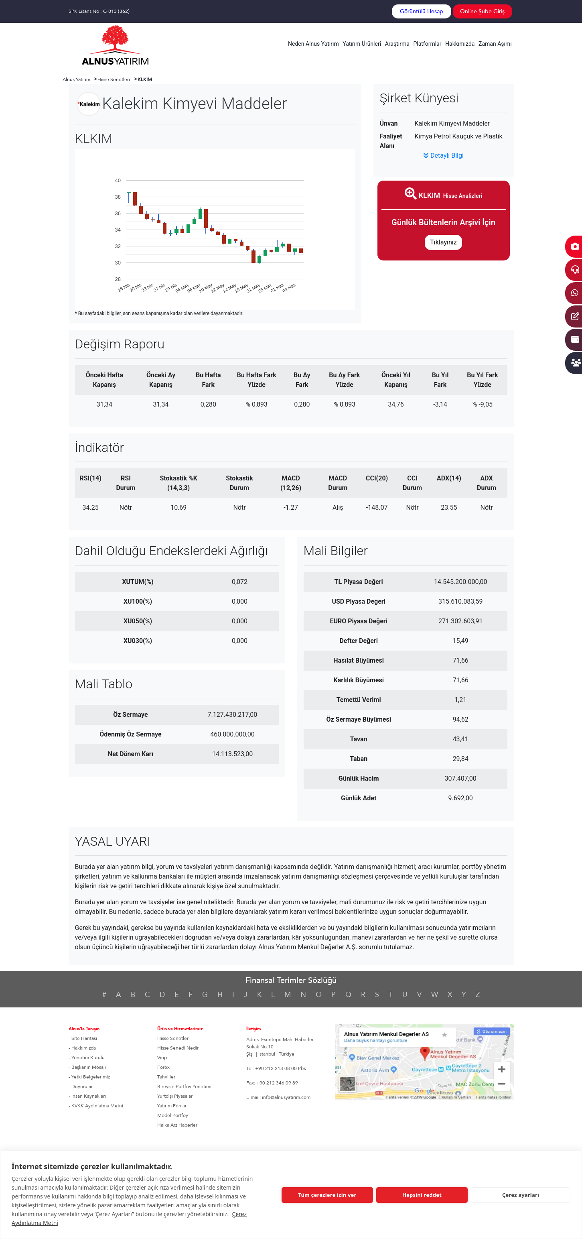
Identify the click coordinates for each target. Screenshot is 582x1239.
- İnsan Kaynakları (87, 1096)
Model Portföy (172, 1115)
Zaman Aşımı (495, 44)
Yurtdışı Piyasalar (175, 1096)
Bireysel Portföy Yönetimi (184, 1086)
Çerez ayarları (520, 1194)
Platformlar (427, 44)
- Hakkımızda (82, 1048)
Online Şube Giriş (482, 11)
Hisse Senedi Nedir (178, 1048)
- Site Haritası (83, 1038)
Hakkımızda (460, 44)
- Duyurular (81, 1086)
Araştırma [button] (397, 44)
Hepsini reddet (422, 1194)
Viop (162, 1057)
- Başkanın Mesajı (87, 1067)
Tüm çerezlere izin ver (327, 1194)
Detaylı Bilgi (443, 155)
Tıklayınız (443, 242)
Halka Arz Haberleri (178, 1125)
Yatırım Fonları (172, 1106)
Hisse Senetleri (173, 1038)
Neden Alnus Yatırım (313, 44)
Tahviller (166, 1077)
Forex (163, 1067)
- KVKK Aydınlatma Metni (96, 1106)
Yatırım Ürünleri (362, 44)
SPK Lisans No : (99, 11)
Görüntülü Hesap (421, 11)
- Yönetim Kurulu (87, 1057)
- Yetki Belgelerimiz (89, 1077)
